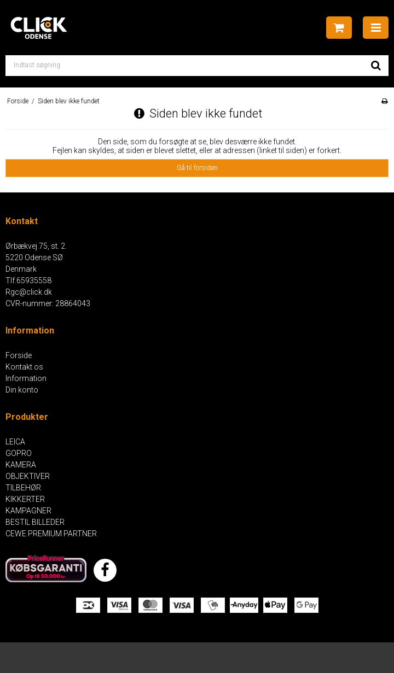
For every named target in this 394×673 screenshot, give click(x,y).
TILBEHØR (23, 487)
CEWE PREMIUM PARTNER (51, 533)
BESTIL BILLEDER (35, 522)
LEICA (15, 441)
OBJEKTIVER (27, 476)
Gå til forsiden (197, 168)
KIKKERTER (25, 499)
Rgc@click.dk (28, 292)
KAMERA (20, 464)
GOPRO (18, 453)
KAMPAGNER (28, 510)
